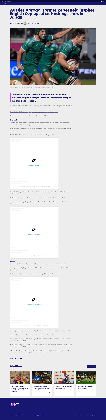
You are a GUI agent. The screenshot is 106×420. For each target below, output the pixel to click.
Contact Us (76, 415)
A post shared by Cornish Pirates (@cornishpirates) (34, 255)
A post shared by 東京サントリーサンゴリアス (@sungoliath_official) (34, 325)
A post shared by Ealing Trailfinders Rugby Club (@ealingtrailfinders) (34, 186)
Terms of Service (84, 415)
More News (91, 366)
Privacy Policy (92, 415)
